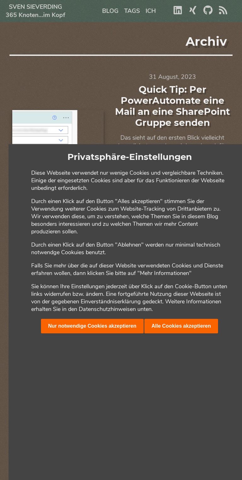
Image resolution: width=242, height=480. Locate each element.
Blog (110, 11)
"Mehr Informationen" (164, 273)
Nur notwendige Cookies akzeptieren (92, 326)
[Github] (208, 13)
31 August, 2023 (172, 77)
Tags (132, 11)
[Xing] (193, 13)
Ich (151, 11)
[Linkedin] (177, 13)
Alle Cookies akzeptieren (181, 326)
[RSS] (223, 13)
